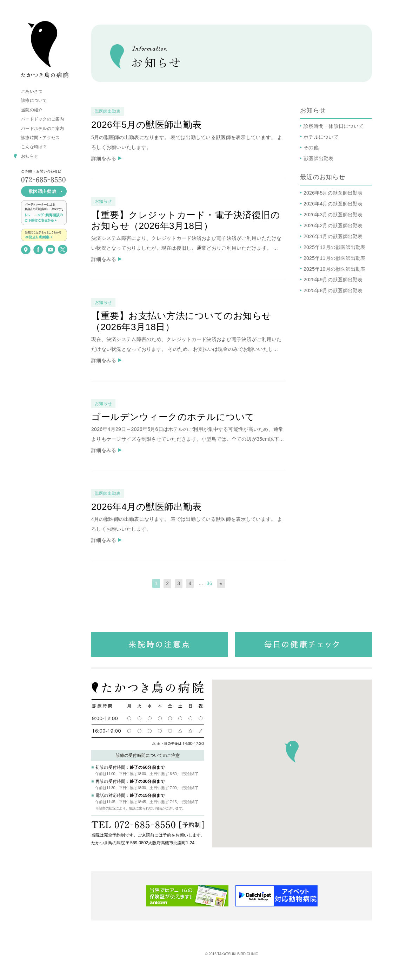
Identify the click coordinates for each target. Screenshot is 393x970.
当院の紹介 (31, 109)
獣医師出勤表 (319, 158)
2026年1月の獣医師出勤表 (333, 236)
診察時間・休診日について (334, 126)
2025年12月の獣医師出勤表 (335, 247)
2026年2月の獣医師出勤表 (333, 225)
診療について (34, 100)
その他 (311, 147)
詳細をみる (103, 158)
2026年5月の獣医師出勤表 (333, 193)
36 (209, 583)
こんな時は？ (34, 146)
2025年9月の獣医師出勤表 (333, 279)
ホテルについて (321, 137)
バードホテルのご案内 (42, 128)
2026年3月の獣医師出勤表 (333, 214)
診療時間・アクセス (40, 137)
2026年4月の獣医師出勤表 (333, 204)
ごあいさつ (31, 91)
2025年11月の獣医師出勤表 (335, 258)
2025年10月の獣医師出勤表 (335, 269)
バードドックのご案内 (42, 119)
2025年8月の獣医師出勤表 (333, 290)
